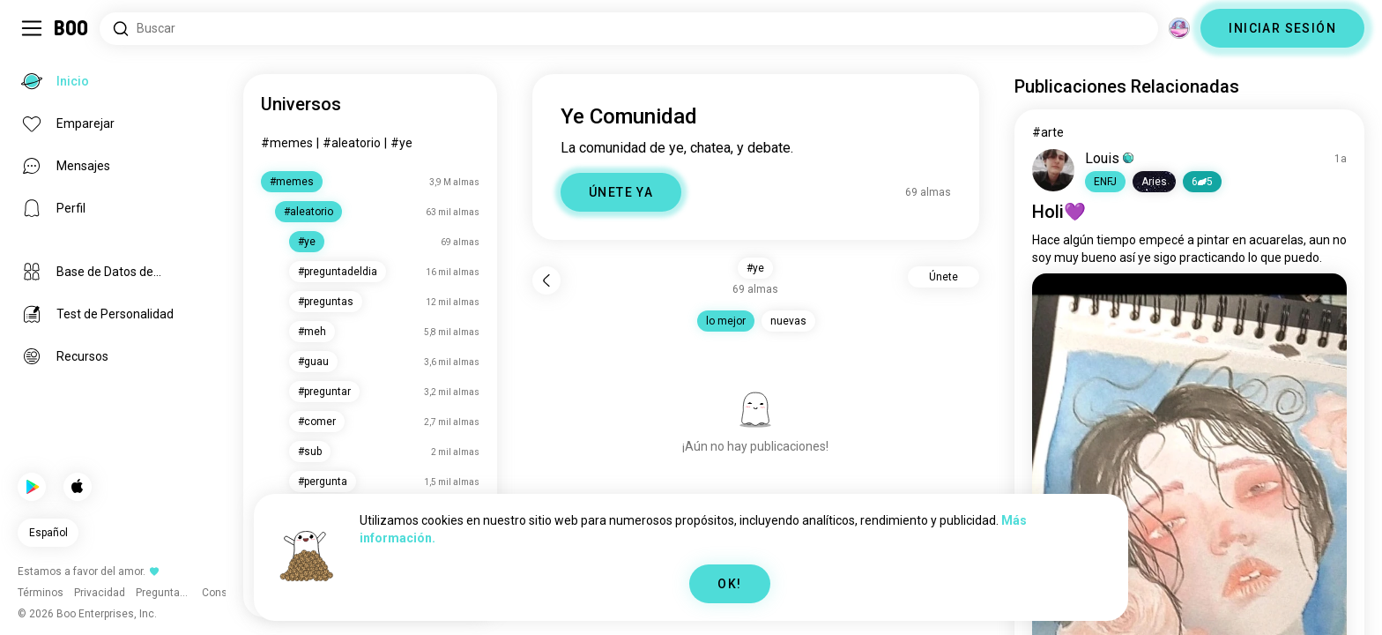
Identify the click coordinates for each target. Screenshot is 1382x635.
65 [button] (1202, 182)
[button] (1105, 181)
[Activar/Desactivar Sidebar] (31, 28)
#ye (401, 143)
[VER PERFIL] (1053, 170)
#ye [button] (755, 268)
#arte (1048, 132)
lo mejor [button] (726, 321)
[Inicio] (72, 28)
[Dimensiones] (1179, 28)
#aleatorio (352, 143)
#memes (287, 143)
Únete (943, 277)
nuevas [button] (788, 321)
